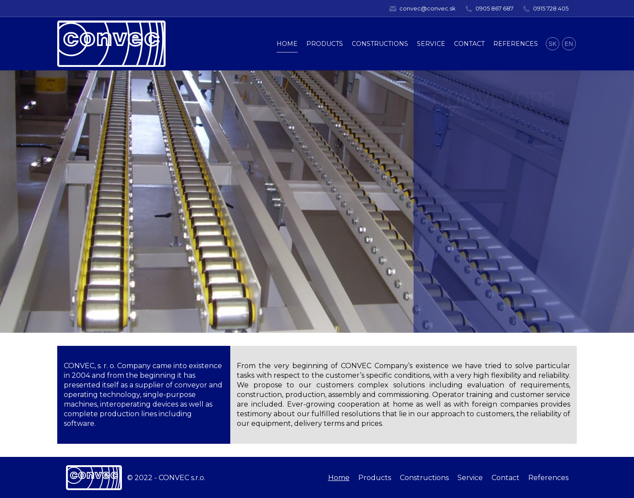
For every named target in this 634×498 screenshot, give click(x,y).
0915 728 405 (545, 8)
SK (552, 43)
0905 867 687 (488, 8)
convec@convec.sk (422, 8)
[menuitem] (287, 43)
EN (569, 43)
